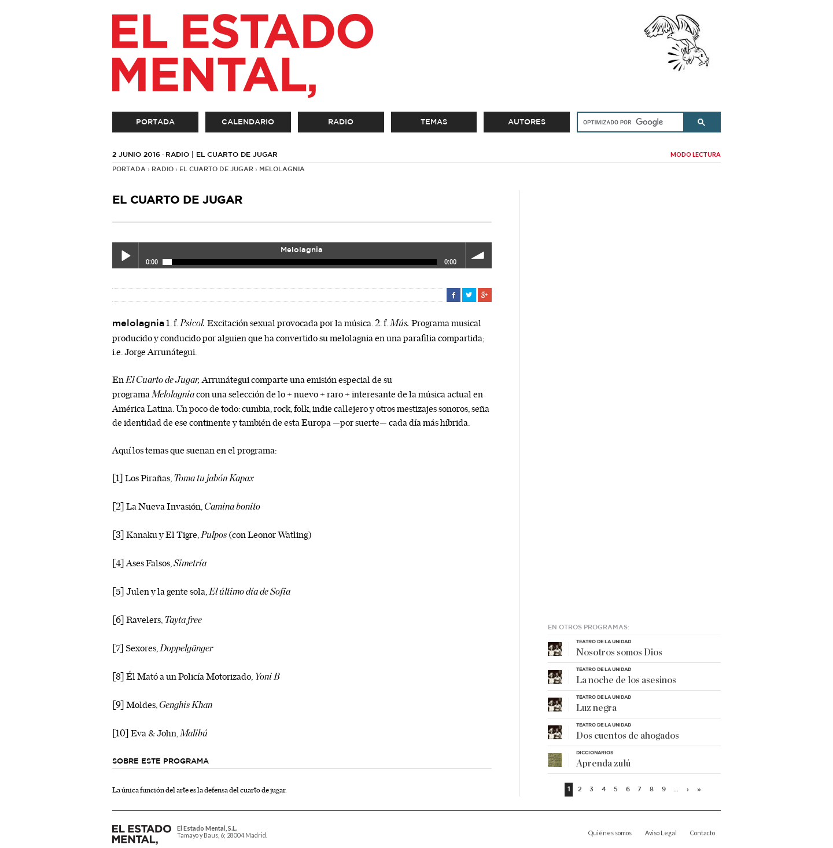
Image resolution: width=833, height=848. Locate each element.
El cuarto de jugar (216, 169)
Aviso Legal (661, 832)
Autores (526, 122)
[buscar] (626, 122)
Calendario (248, 122)
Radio (340, 122)
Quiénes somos (610, 832)
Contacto (702, 832)
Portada (155, 122)
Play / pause (125, 255)
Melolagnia (282, 169)
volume (479, 255)
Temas (434, 122)
